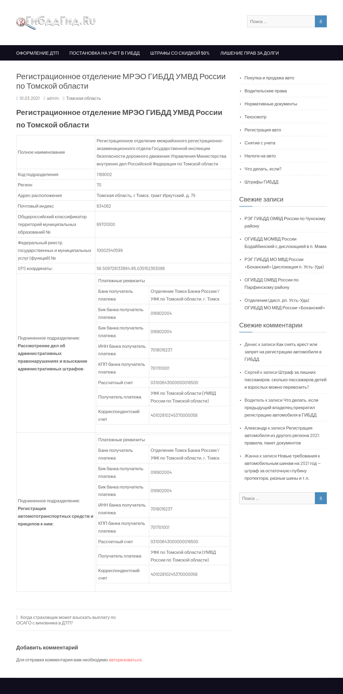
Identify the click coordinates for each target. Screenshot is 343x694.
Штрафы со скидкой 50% (180, 52)
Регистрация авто (263, 129)
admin (53, 98)
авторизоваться (125, 659)
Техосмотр (256, 116)
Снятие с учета (260, 142)
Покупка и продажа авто (269, 77)
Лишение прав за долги (249, 52)
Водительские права (266, 90)
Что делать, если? (263, 168)
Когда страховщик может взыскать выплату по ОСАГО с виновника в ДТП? (66, 620)
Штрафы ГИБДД (261, 181)
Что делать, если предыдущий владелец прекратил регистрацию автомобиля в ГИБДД (281, 407)
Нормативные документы (271, 103)
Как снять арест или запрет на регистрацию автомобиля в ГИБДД (283, 351)
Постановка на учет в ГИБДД (105, 52)
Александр (256, 427)
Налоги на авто (260, 155)
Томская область (83, 98)
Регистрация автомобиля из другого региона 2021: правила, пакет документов (282, 435)
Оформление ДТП (37, 52)
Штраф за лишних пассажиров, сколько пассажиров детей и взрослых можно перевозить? (286, 379)
